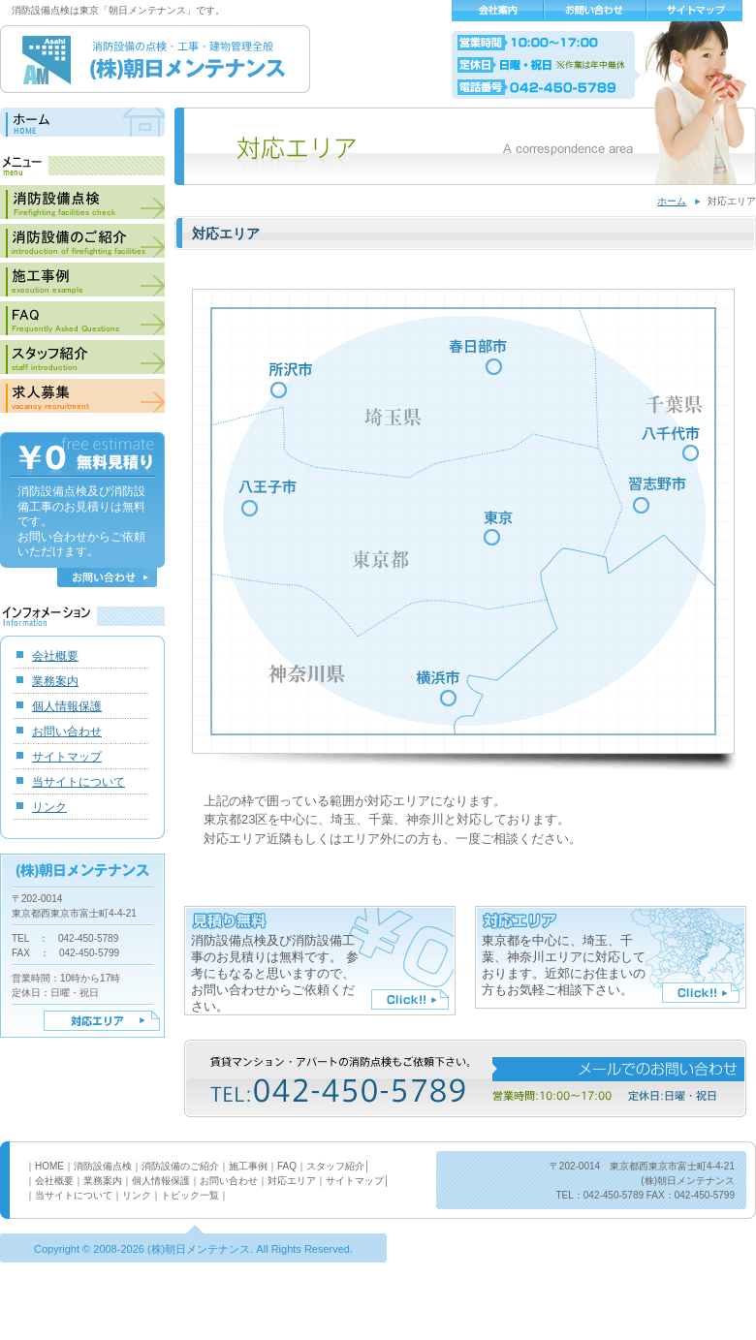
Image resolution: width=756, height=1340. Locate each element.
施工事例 (82, 279)
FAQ (82, 318)
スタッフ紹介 (82, 357)
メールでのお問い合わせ (618, 1069)
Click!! (410, 999)
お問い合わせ (595, 10)
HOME (49, 1166)
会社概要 (498, 10)
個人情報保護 (67, 706)
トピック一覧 (190, 1195)
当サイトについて (78, 782)
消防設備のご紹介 (82, 241)
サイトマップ (694, 10)
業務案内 (55, 681)
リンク (49, 807)
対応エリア (102, 1021)
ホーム (671, 201)
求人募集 (82, 396)
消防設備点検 (82, 202)
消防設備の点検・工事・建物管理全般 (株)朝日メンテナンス (155, 59)
